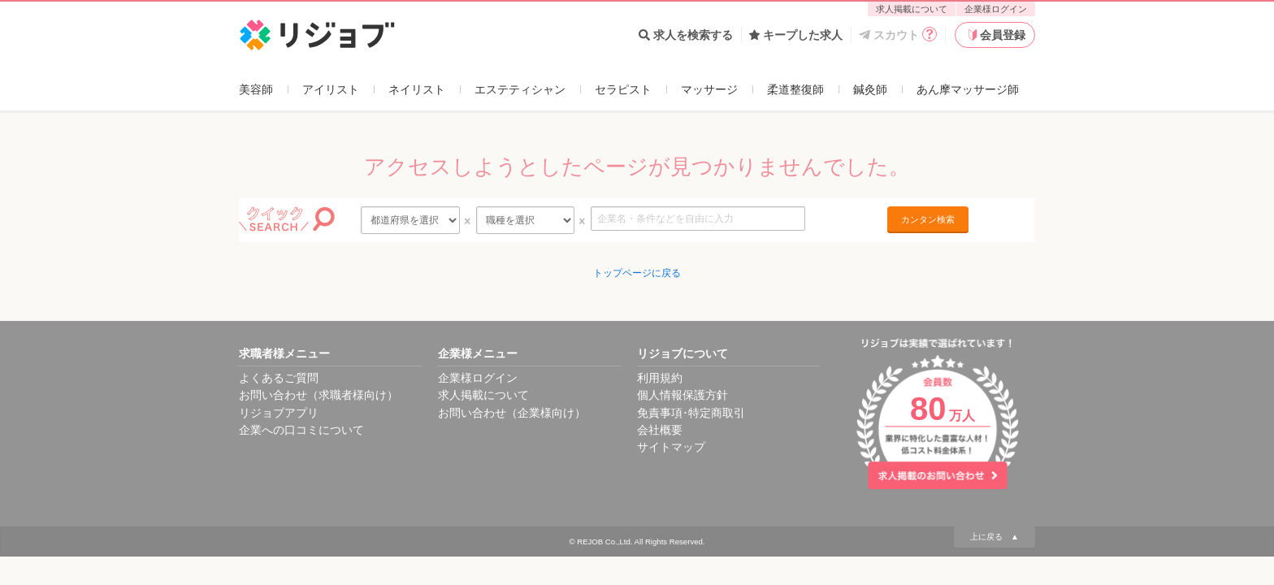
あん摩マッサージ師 (967, 89)
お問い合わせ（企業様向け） (512, 412)
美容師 (256, 89)
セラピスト (623, 89)
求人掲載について (911, 9)
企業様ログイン (995, 9)
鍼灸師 (870, 89)
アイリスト (330, 89)
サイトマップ (671, 446)
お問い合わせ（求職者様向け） (318, 394)
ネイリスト (416, 89)
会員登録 (995, 35)
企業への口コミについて (301, 429)
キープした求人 (796, 34)
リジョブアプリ (278, 412)
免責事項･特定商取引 (691, 412)
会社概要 (659, 429)
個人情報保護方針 (682, 394)
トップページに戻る (637, 273)
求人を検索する (686, 34)
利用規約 (659, 377)
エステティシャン (520, 89)
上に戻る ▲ (994, 536)
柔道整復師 (795, 89)
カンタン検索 (928, 219)
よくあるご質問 (278, 377)
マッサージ (709, 89)
